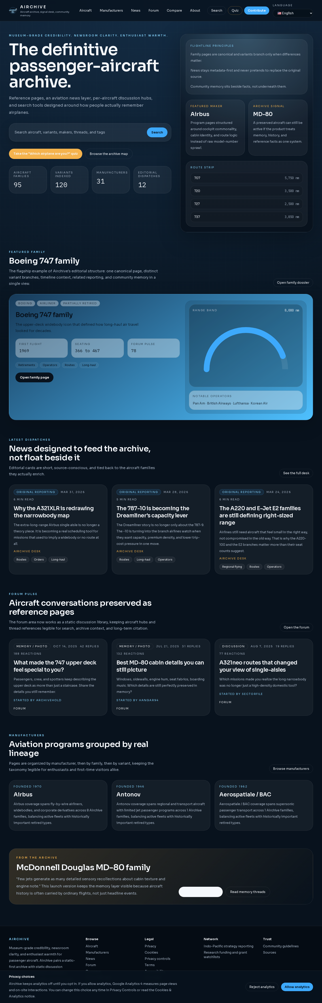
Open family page (34, 377)
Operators (50, 365)
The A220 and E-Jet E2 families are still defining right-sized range (260, 515)
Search (216, 10)
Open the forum (296, 627)
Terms (150, 965)
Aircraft (85, 10)
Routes (70, 365)
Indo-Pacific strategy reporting (228, 946)
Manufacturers (111, 10)
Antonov (128, 794)
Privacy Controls (123, 990)
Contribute (257, 10)
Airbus (23, 794)
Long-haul (89, 365)
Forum (153, 10)
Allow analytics (297, 987)
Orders (39, 559)
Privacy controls (157, 959)
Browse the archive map (109, 154)
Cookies (151, 952)
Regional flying (232, 566)
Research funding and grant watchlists (225, 954)
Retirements (26, 365)
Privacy (150, 946)
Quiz (235, 10)
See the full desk (296, 473)
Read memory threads (247, 892)
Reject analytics (262, 987)
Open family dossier (293, 283)
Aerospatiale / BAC (245, 794)
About (195, 10)
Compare (174, 10)
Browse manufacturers (291, 769)
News (135, 10)
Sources (269, 952)
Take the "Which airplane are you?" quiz (45, 154)
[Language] (293, 13)
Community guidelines (281, 946)
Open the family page (200, 892)
